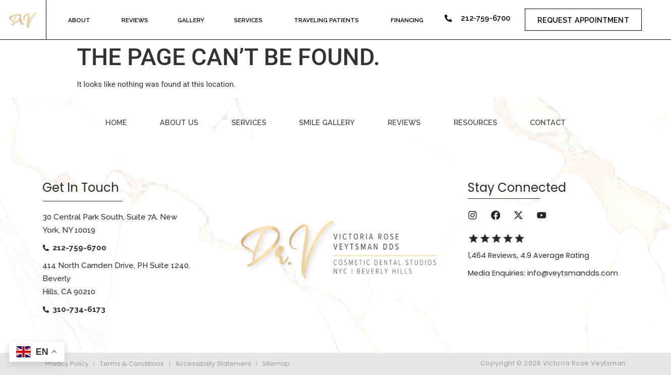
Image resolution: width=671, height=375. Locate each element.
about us (179, 122)
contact (548, 122)
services (248, 122)
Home (116, 122)
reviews (404, 122)
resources (475, 122)
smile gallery (327, 122)
